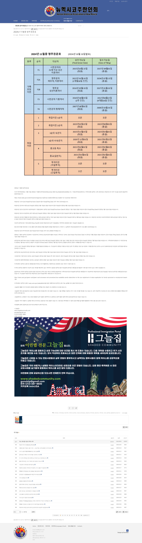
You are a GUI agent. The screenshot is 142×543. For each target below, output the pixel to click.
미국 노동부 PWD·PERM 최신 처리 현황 (28, 451)
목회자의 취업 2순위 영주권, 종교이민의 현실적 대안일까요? (33, 507)
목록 (125, 427)
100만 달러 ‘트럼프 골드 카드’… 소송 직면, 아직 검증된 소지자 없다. (35, 448)
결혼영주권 (113, 413)
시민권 (78, 413)
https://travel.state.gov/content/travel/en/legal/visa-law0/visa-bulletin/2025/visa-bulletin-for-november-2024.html (45, 198)
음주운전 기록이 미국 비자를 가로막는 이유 (29, 454)
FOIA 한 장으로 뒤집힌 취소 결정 (27, 487)
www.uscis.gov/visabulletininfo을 (37, 283)
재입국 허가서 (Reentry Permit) (27, 445)
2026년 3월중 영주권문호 (25, 481)
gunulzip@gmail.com (20, 312)
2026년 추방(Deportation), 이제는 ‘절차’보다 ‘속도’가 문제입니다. (35, 501)
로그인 (111, 1)
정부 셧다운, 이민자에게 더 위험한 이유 (28, 491)
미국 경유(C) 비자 (23, 478)
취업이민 (88, 413)
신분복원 (108, 413)
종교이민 (97, 413)
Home (15, 21)
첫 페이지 (55, 515)
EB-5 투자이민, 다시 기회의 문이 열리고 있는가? (30, 461)
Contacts (79, 21)
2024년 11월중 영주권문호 (24, 32)
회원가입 (117, 1)
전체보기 (18, 10)
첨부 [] (16, 413)
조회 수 (125, 438)
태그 (124, 512)
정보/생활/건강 (67, 20)
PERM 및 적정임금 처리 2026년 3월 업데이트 (30, 471)
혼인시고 (118, 413)
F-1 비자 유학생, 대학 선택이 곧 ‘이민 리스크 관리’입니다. (33, 458)
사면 (105, 413)
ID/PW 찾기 (124, 1)
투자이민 (92, 413)
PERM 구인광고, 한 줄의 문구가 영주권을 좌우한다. (31, 504)
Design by (123, 532)
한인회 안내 (24, 21)
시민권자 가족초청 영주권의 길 (26, 464)
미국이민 (56, 413)
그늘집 (16, 35)
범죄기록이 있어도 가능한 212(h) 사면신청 (29, 484)
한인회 (112, 441)
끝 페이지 (86, 515)
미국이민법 (61, 413)
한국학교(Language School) (50, 21)
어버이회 (34, 21)
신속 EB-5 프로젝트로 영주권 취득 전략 (28, 494)
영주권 (74, 413)
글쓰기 (34, 29)
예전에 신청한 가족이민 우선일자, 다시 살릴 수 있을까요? (33, 468)
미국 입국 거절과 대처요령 (25, 497)
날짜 (119, 438)
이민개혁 (66, 413)
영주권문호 (82, 413)
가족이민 (101, 413)
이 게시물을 (124, 413)
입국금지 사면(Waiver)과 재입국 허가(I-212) (29, 474)
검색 (33, 512)
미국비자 (71, 413)
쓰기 (118, 512)
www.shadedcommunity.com (22, 310)
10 (81, 515)
